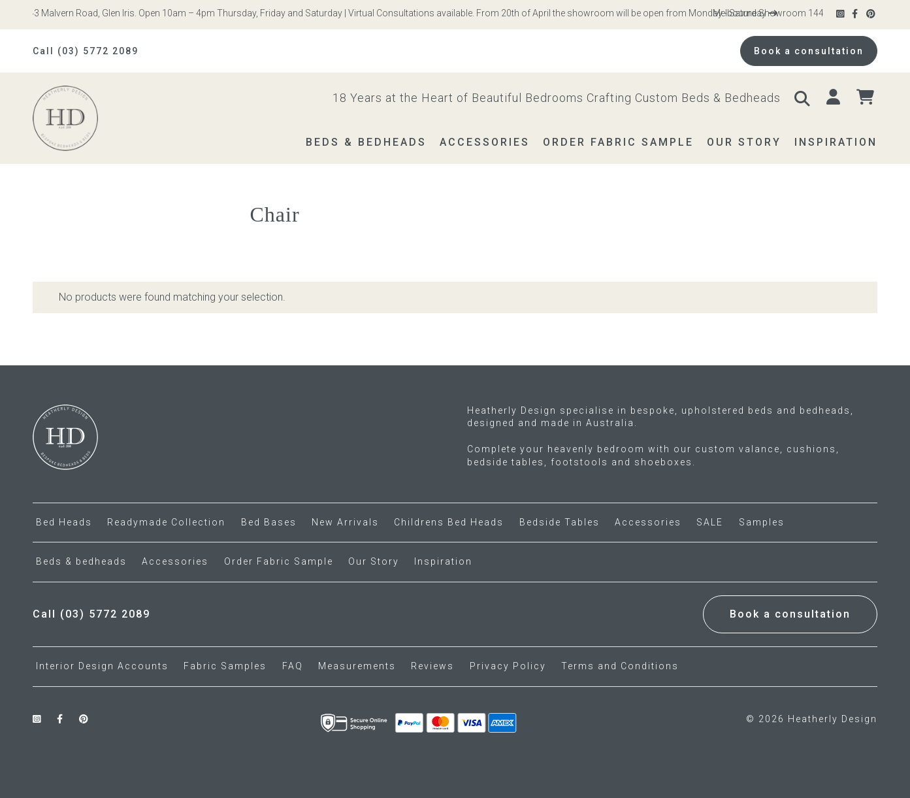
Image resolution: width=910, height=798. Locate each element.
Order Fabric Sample (278, 561)
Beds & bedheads (81, 561)
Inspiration (443, 561)
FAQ (292, 666)
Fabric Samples (225, 666)
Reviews (432, 666)
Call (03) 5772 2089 (85, 51)
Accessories (175, 561)
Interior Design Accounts (102, 666)
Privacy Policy (508, 666)
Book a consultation (809, 51)
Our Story (373, 561)
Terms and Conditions (620, 666)
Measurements (357, 666)
